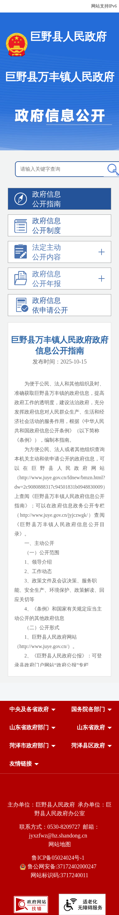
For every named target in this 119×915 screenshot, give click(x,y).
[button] (29, 709)
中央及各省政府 (29, 709)
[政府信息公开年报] (59, 280)
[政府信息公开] (59, 91)
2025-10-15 (74, 362)
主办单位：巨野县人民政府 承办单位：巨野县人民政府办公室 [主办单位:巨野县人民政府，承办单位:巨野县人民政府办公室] (59, 809)
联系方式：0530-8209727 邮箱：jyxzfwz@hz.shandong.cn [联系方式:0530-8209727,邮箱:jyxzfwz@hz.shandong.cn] (59, 831)
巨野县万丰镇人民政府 (59, 77)
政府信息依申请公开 (41, 306)
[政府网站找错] (31, 904)
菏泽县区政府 (88, 745)
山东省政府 (91, 727)
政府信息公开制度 (37, 226)
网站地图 (59, 844)
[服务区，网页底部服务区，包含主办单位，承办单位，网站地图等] (59, 849)
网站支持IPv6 (104, 6)
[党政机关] (59, 791)
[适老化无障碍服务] (82, 904)
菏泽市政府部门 (29, 745)
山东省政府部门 (29, 727)
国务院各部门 (88, 709)
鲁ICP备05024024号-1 (59, 858)
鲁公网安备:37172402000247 (59, 866)
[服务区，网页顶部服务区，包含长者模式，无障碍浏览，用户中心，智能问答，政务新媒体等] (80, 6)
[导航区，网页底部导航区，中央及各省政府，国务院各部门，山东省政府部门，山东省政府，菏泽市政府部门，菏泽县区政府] (59, 737)
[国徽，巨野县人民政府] (59, 44)
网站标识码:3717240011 (59, 875)
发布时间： (59, 362)
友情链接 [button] (20, 764)
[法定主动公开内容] (59, 253)
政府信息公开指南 (37, 200)
